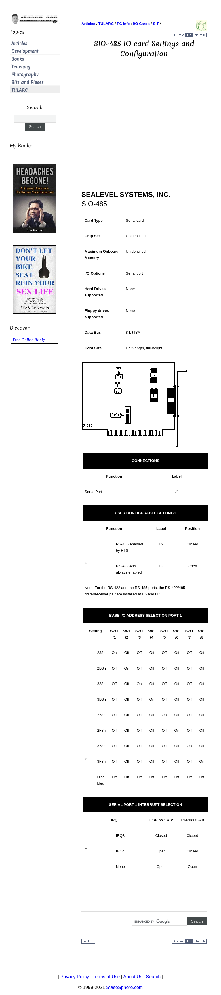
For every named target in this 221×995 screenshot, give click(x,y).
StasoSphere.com (124, 987)
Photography (25, 75)
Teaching (20, 67)
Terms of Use (106, 976)
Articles (19, 44)
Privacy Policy (74, 976)
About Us (132, 976)
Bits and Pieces (27, 82)
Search (153, 976)
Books (17, 59)
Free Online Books (29, 340)
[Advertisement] (144, 116)
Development (24, 51)
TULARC (19, 90)
